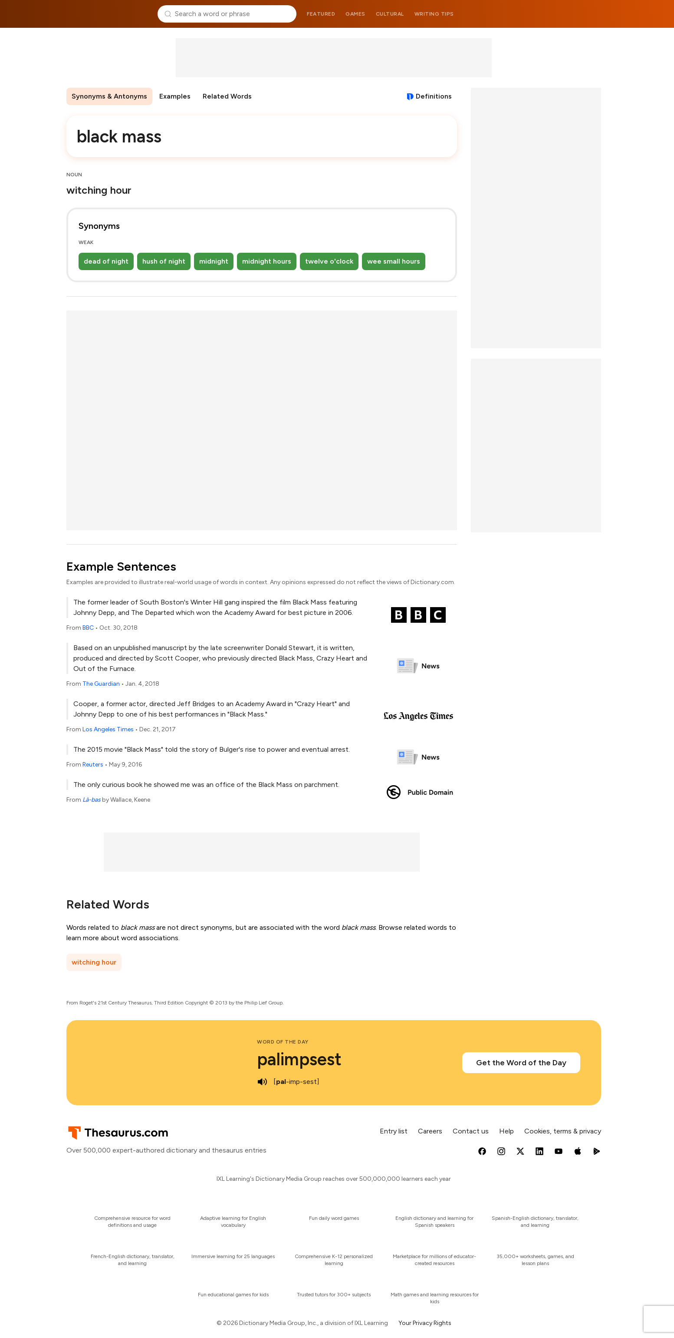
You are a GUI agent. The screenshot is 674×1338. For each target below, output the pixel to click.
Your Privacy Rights (424, 1323)
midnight (213, 261)
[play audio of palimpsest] (262, 1082)
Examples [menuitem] (175, 96)
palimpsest (299, 1059)
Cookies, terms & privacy (562, 1131)
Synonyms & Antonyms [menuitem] (109, 96)
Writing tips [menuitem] (434, 14)
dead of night (106, 261)
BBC (88, 627)
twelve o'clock (329, 261)
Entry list (394, 1131)
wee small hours (393, 261)
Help (506, 1131)
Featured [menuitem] (321, 14)
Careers (430, 1131)
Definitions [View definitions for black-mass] (434, 96)
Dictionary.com (566, 14)
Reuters (92, 764)
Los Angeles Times (108, 729)
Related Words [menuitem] (227, 96)
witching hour (94, 962)
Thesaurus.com (109, 14)
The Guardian (101, 683)
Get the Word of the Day (521, 1062)
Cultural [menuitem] (390, 14)
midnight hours (266, 261)
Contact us (471, 1131)
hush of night (163, 261)
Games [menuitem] (355, 14)
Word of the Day (283, 1042)
